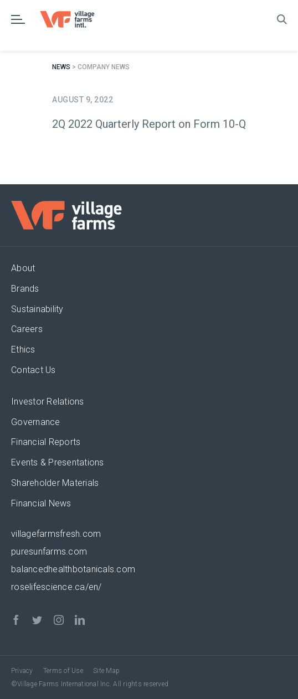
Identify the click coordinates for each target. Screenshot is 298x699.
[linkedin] (80, 620)
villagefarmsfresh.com (56, 534)
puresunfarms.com (49, 551)
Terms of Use (63, 671)
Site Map (106, 671)
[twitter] (37, 620)
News (61, 67)
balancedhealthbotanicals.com (73, 569)
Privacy (22, 671)
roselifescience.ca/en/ (56, 587)
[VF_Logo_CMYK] (72, 15)
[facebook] (16, 620)
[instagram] (59, 620)
